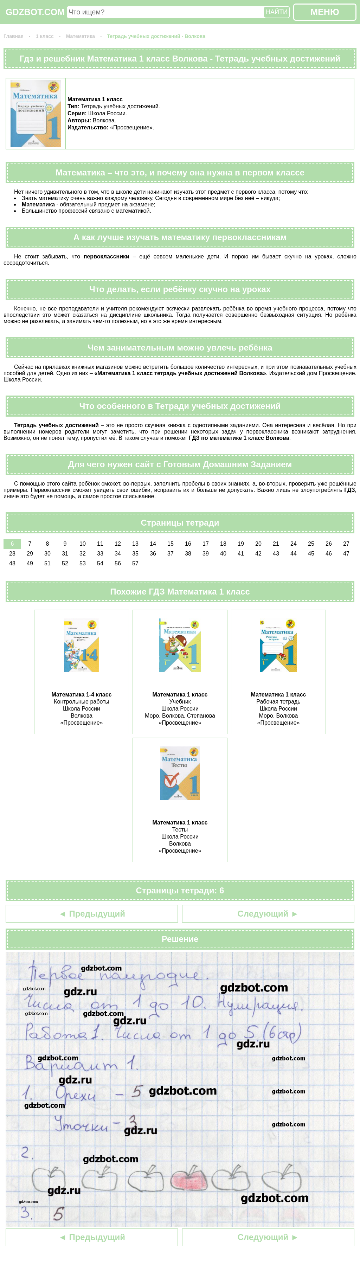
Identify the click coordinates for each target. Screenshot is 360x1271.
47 (346, 554)
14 (153, 544)
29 (30, 554)
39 (205, 554)
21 (276, 544)
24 (293, 544)
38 (188, 554)
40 (223, 554)
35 (135, 554)
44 (293, 554)
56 (118, 563)
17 (205, 544)
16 (188, 544)
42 (258, 554)
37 (170, 554)
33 (100, 554)
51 (47, 563)
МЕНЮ (324, 12)
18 (223, 544)
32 (82, 554)
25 (311, 544)
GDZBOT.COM (35, 12)
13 (135, 544)
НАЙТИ (277, 11)
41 (241, 554)
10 (82, 544)
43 (276, 554)
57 (135, 563)
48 (12, 563)
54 (100, 563)
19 (241, 544)
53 (82, 563)
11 (100, 544)
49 (30, 563)
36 (153, 554)
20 (258, 544)
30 (47, 554)
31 (65, 554)
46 (329, 554)
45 (311, 554)
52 (65, 563)
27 (346, 544)
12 (118, 544)
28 (12, 554)
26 (329, 544)
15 (170, 544)
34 (118, 554)
